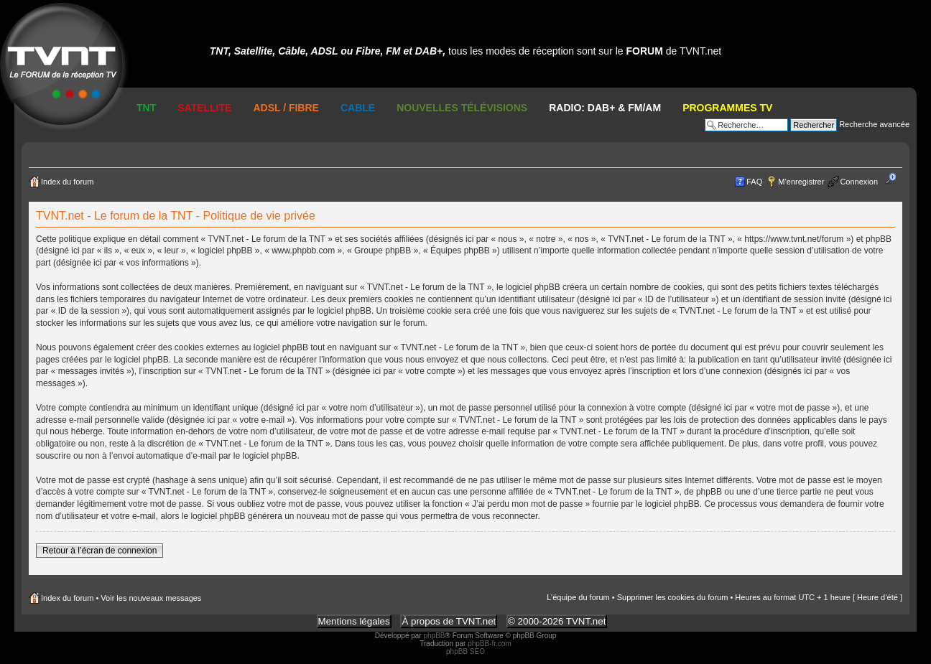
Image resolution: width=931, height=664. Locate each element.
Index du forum (67, 181)
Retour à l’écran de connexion (99, 551)
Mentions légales (354, 621)
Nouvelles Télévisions (462, 107)
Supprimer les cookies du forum (672, 597)
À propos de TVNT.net (449, 621)
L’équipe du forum (578, 597)
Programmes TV (727, 107)
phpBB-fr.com (489, 643)
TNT (146, 107)
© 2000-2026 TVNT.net (557, 621)
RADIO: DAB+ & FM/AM (605, 107)
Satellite (204, 107)
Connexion (859, 181)
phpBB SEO (465, 651)
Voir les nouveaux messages (151, 598)
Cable (358, 107)
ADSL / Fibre (286, 107)
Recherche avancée (874, 124)
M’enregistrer (801, 181)
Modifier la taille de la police (895, 178)
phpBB (434, 636)
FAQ (754, 181)
